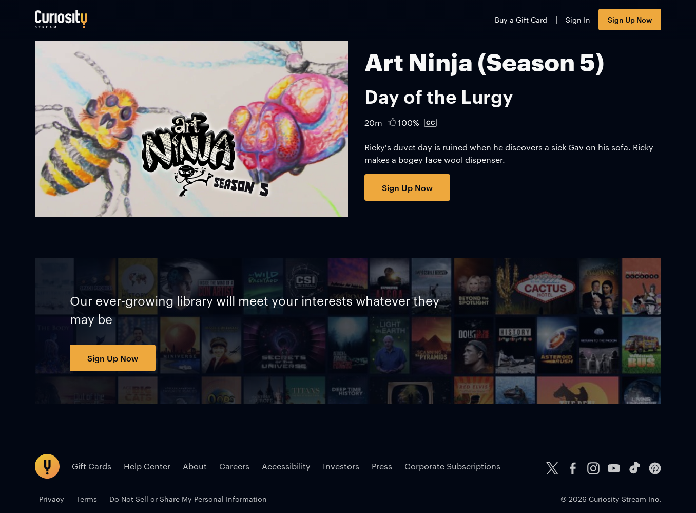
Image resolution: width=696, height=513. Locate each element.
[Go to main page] (61, 19)
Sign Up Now (630, 19)
